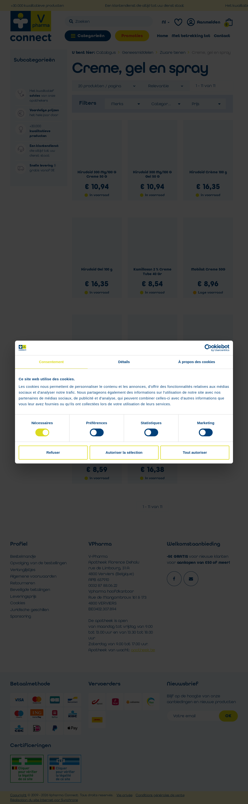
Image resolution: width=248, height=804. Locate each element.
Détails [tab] (124, 362)
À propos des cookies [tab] (196, 362)
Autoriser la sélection (124, 452)
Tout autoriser (195, 452)
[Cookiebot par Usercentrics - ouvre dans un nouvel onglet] (208, 347)
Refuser (53, 452)
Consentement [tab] (51, 362)
